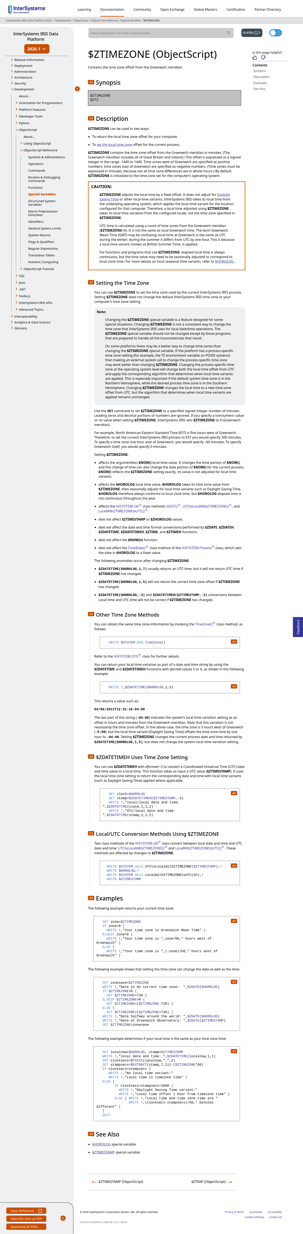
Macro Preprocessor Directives (43, 213)
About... (25, 96)
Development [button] (24, 89)
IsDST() (173, 506)
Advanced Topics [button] (31, 309)
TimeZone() (205, 624)
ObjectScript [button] (28, 130)
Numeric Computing (43, 262)
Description (261, 77)
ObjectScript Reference (104, 20)
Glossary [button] (20, 328)
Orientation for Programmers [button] (40, 103)
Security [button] (20, 83)
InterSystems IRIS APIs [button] (35, 303)
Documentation (112, 9)
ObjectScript (81, 20)
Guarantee (256, 1212)
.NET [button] (22, 289)
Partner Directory (268, 9)
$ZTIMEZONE (151, 20)
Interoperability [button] (25, 316)
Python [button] (24, 123)
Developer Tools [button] (31, 116)
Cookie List (275, 1217)
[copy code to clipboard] (234, 641)
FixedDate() (138, 548)
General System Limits (44, 228)
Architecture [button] (23, 77)
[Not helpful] (263, 57)
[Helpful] (254, 57)
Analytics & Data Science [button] (32, 322)
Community (142, 9)
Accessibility (275, 1212)
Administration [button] (25, 71)
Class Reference (26, 1211)
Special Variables (131, 20)
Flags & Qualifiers (41, 242)
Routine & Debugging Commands (44, 179)
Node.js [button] (24, 296)
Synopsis (259, 71)
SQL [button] (22, 276)
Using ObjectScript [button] (37, 143)
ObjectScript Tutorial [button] (39, 269)
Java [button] (22, 282)
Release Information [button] (29, 60)
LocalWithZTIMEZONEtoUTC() (123, 511)
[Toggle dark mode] (275, 32)
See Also (259, 89)
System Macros (39, 235)
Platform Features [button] (32, 109)
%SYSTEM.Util (129, 506)
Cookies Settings (254, 1217)
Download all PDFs (25, 1227)
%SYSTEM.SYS (127, 656)
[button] (91, 82)
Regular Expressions (43, 248)
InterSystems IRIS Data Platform (35, 36)
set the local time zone (114, 144)
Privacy (229, 1212)
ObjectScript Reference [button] (40, 150)
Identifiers (35, 221)
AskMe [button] (253, 32)
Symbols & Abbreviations (46, 157)
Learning (84, 9)
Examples (260, 83)
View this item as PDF (26, 1219)
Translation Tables (41, 255)
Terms (240, 1212)
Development (64, 20)
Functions (35, 187)
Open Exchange (172, 9)
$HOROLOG (224, 261)
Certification (235, 9)
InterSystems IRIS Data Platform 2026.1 (29, 20)
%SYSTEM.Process (198, 548)
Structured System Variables (41, 203)
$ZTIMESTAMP (103, 1152)
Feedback (298, 625)
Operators (35, 164)
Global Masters (205, 9)
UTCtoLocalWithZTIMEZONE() (207, 506)
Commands (36, 170)
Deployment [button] (23, 65)
